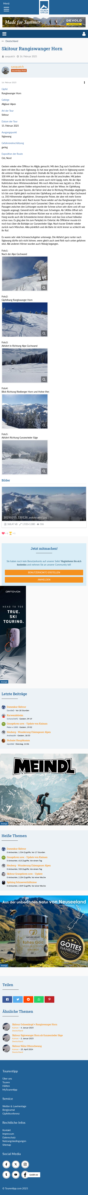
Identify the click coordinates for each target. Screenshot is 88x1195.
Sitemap (6, 1144)
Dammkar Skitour (16, 706)
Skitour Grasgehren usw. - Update (24, 873)
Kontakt (6, 1130)
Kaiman (15, 1027)
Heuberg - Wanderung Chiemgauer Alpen (29, 732)
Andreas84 (11, 735)
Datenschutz (9, 1137)
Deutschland (17, 1030)
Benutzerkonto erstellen (44, 572)
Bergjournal (8, 1109)
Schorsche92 (12, 718)
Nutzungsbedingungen (14, 1141)
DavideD (10, 710)
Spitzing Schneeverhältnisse (22, 882)
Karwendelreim (15, 715)
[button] (4, 33)
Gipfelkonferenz (11, 1113)
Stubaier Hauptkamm (18, 740)
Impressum (8, 1133)
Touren (6, 1082)
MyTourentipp (9, 1089)
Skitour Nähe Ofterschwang (27, 1046)
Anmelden (44, 579)
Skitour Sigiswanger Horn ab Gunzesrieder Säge (37, 1035)
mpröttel (10, 744)
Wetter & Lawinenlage (14, 1106)
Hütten (6, 1085)
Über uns (7, 1078)
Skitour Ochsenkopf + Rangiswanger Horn (34, 1024)
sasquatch (10, 56)
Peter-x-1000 (12, 727)
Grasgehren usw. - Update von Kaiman (27, 723)
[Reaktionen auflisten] (9, 533)
